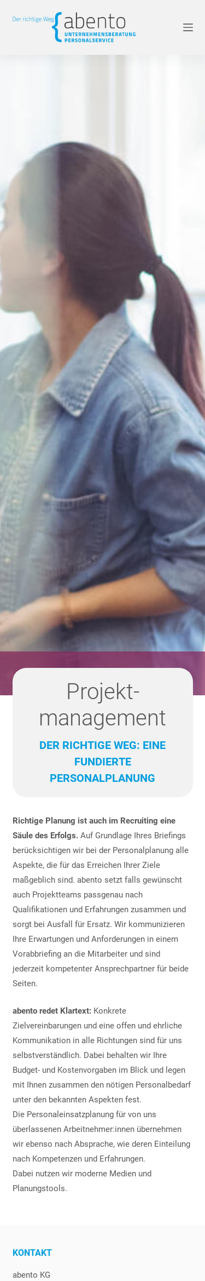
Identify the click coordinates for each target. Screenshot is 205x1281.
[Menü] (188, 27)
